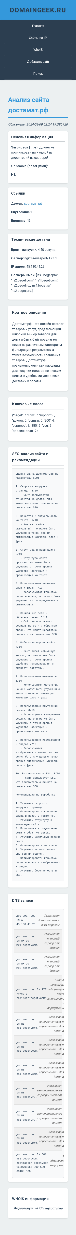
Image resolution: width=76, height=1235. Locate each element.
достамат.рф (33, 204)
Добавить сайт (38, 62)
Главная (38, 26)
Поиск (38, 74)
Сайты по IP (38, 38)
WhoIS (38, 50)
